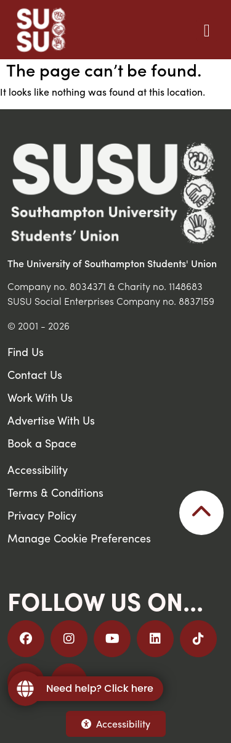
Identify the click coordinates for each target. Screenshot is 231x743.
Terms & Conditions (55, 492)
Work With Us (40, 397)
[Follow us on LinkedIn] (155, 638)
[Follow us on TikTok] (198, 638)
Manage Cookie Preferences (79, 538)
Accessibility (115, 723)
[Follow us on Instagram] (69, 638)
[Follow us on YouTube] (112, 638)
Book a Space (41, 442)
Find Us (25, 351)
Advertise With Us (51, 420)
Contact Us (34, 374)
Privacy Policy (41, 515)
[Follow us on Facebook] (25, 638)
